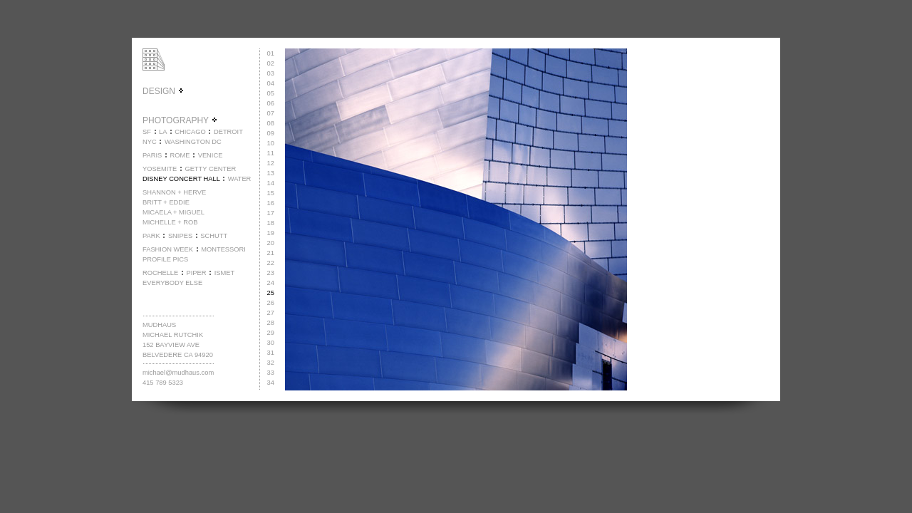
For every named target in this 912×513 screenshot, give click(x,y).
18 (270, 223)
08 (270, 123)
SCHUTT (213, 235)
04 (270, 83)
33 (270, 372)
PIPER (196, 272)
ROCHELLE (160, 272)
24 (270, 282)
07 (270, 113)
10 (270, 143)
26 (270, 302)
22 (270, 262)
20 (270, 243)
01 (270, 53)
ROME (180, 155)
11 (270, 153)
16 (270, 203)
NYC (149, 141)
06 (270, 103)
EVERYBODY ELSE (172, 282)
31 (270, 352)
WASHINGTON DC (193, 141)
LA (163, 131)
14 (270, 183)
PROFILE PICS (165, 259)
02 (270, 63)
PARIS (152, 155)
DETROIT (228, 131)
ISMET (224, 272)
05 (270, 93)
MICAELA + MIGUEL (173, 212)
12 (270, 163)
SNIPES (180, 235)
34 (270, 382)
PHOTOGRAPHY (180, 120)
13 (270, 173)
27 (270, 312)
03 (270, 73)
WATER (240, 178)
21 (270, 252)
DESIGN (163, 91)
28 (270, 322)
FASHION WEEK (167, 249)
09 (270, 133)
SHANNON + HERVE (174, 192)
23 (270, 272)
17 (270, 213)
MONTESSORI (223, 249)
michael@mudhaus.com (178, 372)
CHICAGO (190, 131)
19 (270, 233)
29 (270, 332)
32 (270, 362)
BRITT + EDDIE (166, 202)
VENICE (210, 155)
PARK (151, 235)
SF (146, 131)
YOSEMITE (159, 168)
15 (270, 193)
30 (270, 342)
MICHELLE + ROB (170, 222)
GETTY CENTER (210, 168)
